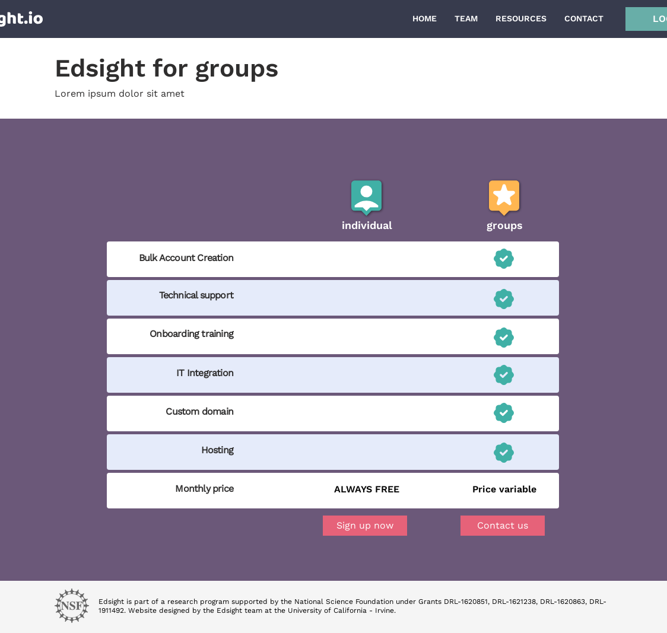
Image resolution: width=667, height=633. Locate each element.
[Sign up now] (365, 526)
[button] (502, 526)
